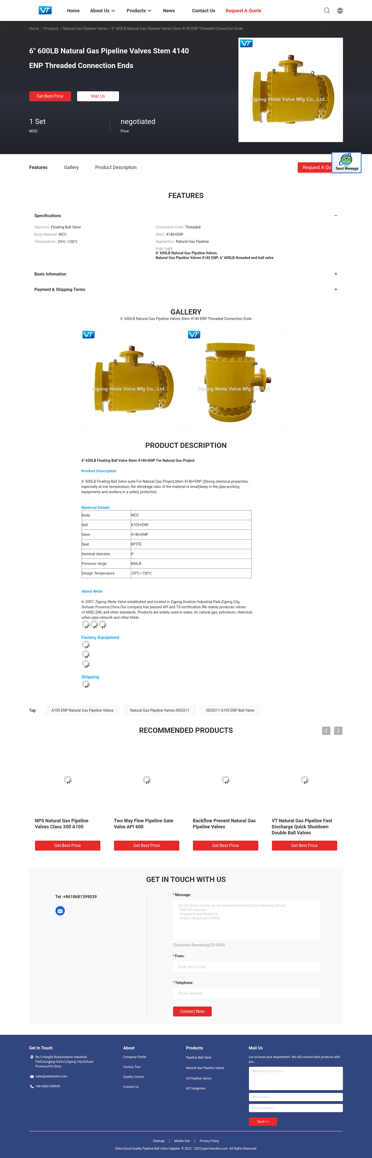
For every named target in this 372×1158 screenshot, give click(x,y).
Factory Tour (132, 1067)
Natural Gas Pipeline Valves (85, 28)
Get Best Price (50, 96)
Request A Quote (320, 167)
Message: (183, 895)
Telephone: (184, 983)
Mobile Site (182, 1141)
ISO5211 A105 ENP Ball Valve (230, 710)
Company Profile (134, 1057)
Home (34, 28)
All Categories (195, 1088)
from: (180, 956)
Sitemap (158, 1141)
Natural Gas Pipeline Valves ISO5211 (160, 710)
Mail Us (98, 96)
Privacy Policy (209, 1141)
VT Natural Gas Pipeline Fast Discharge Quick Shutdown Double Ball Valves (302, 826)
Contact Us (131, 1087)
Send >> (262, 1121)
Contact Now (192, 1011)
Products (51, 28)
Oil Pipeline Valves (199, 1078)
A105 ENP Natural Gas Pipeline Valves (82, 710)
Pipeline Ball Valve (198, 1057)
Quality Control (133, 1077)
